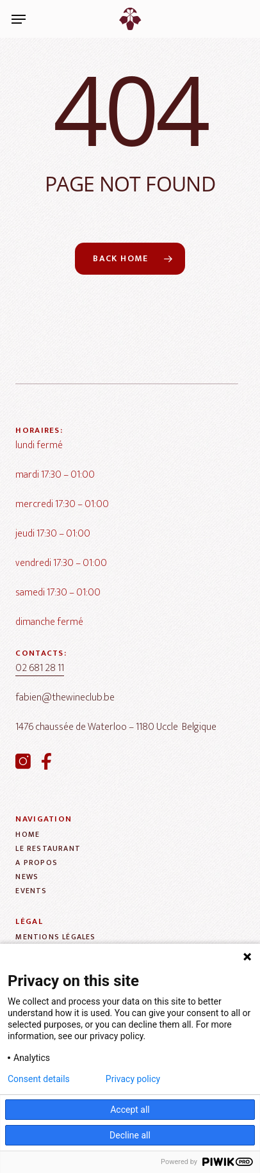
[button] (19, 19)
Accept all (130, 1109)
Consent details (39, 1079)
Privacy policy (133, 1079)
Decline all (130, 1135)
